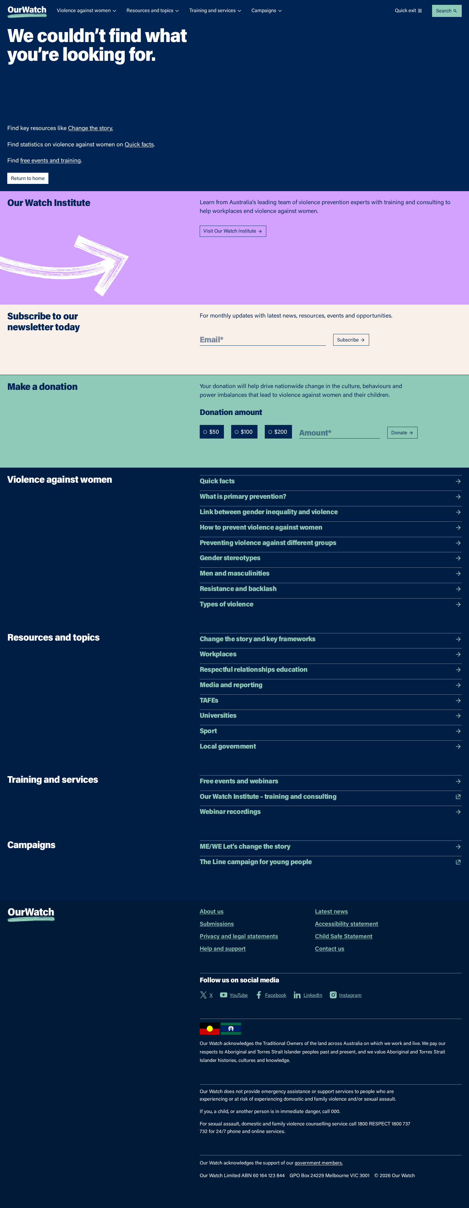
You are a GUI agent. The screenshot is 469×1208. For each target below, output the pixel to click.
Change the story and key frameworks (331, 639)
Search (447, 11)
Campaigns (266, 10)
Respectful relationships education (331, 670)
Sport (331, 731)
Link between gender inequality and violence (331, 512)
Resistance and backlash (331, 589)
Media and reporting (331, 685)
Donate (402, 433)
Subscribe (351, 340)
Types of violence (331, 604)
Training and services (215, 10)
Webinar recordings (331, 812)
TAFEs (331, 700)
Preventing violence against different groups (331, 543)
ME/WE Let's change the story (331, 846)
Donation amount (231, 412)
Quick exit (408, 10)
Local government (331, 746)
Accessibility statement (346, 924)
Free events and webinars (331, 781)
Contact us (329, 949)
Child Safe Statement (343, 937)
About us (212, 912)
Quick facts (139, 145)
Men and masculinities (331, 573)
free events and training (50, 161)
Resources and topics (152, 10)
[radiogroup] (246, 432)
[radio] (205, 432)
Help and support (223, 949)
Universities (331, 716)
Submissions (217, 924)
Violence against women (87, 10)
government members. (319, 1163)
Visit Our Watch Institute (232, 231)
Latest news (331, 912)
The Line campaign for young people (331, 862)
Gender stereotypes (331, 558)
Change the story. (90, 129)
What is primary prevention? (331, 497)
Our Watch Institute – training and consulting (331, 797)
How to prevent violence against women (331, 527)
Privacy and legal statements (239, 937)
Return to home (28, 178)
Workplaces (331, 654)
